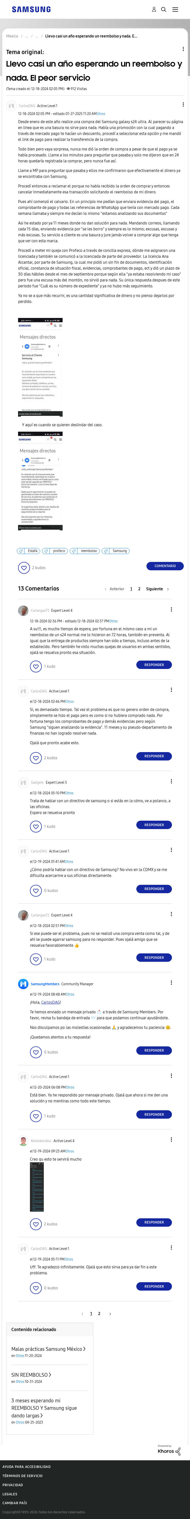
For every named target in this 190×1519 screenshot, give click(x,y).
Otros (101, 114)
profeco (59, 551)
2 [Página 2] (139, 589)
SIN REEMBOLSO (29, 1375)
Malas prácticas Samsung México (46, 1349)
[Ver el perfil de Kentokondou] (41, 1141)
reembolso (89, 551)
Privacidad (12, 1485)
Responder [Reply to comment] (154, 665)
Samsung (120, 551)
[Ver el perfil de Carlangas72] (40, 611)
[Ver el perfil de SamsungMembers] (45, 984)
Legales (9, 1494)
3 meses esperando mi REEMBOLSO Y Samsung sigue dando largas (44, 1408)
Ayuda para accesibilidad (26, 1467)
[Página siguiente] (157, 589)
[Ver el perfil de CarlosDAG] (27, 106)
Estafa (32, 551)
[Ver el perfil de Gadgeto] (37, 782)
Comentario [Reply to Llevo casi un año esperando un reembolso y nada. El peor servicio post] (165, 566)
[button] (175, 104)
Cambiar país (14, 1503)
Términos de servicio (22, 1476)
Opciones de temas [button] (175, 49)
